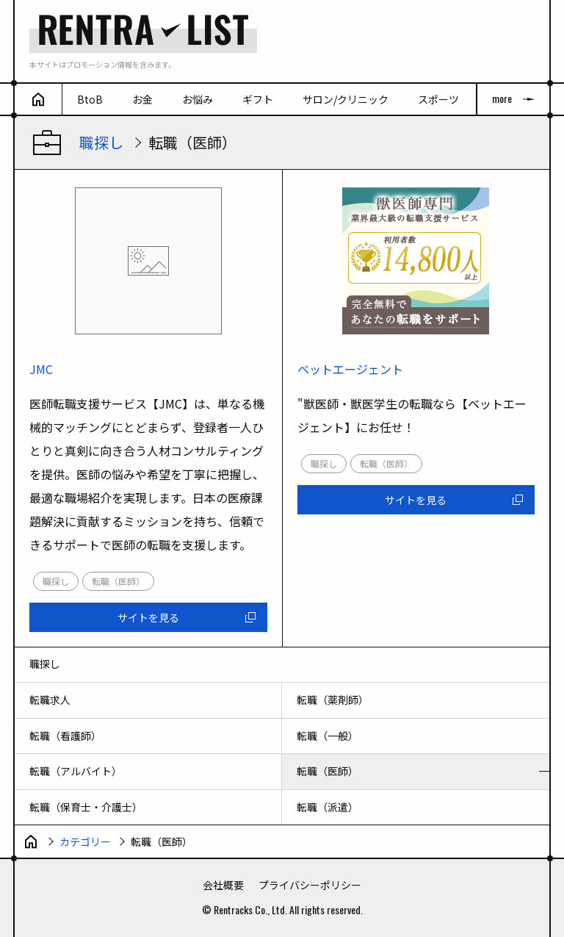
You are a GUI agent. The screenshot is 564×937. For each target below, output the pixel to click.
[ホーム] (38, 99)
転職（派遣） (327, 807)
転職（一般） (327, 735)
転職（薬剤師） (333, 699)
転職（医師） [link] (118, 581)
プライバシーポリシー (309, 884)
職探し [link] (56, 581)
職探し (101, 142)
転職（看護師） (65, 735)
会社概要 (223, 884)
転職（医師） (327, 771)
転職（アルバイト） (75, 771)
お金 (142, 99)
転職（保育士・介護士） (85, 807)
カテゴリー (85, 841)
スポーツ (438, 99)
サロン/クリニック (345, 99)
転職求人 (49, 699)
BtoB (90, 99)
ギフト (257, 99)
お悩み (197, 99)
